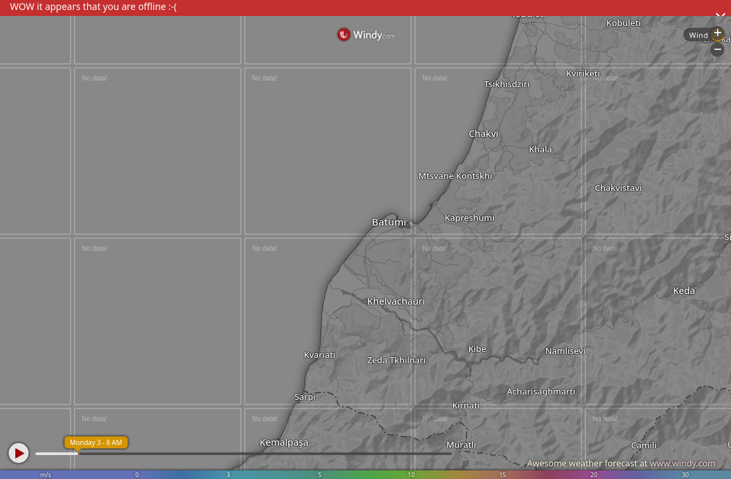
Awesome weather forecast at (621, 463)
